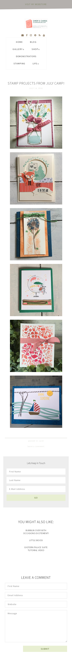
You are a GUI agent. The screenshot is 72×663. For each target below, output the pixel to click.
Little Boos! (36, 540)
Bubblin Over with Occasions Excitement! (36, 532)
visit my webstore (36, 4)
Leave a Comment (36, 446)
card (41, 441)
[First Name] (36, 471)
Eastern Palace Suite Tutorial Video (36, 549)
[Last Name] (36, 480)
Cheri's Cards (36, 23)
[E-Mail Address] (36, 489)
